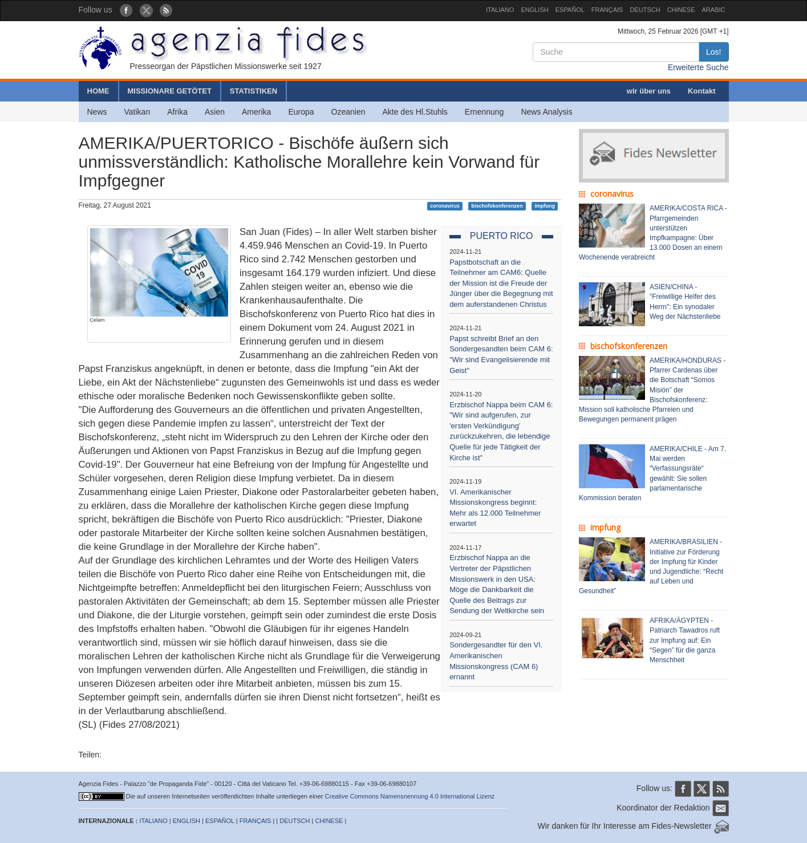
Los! (713, 51)
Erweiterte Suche (698, 67)
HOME (98, 91)
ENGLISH (534, 9)
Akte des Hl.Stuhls (414, 111)
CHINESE (681, 9)
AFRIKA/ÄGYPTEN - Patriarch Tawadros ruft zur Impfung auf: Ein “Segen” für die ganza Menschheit (685, 640)
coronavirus (445, 206)
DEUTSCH (645, 9)
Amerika (256, 111)
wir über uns (649, 91)
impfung (544, 206)
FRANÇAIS (607, 9)
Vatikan (137, 111)
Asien (215, 111)
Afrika (177, 111)
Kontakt (701, 91)
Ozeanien (348, 111)
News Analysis (546, 111)
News (97, 111)
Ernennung (484, 111)
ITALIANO (500, 9)
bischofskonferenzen (497, 206)
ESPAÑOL (570, 9)
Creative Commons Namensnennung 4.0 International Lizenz (410, 796)
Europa (301, 111)
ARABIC (713, 9)
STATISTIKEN (253, 91)
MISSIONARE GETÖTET (170, 91)
